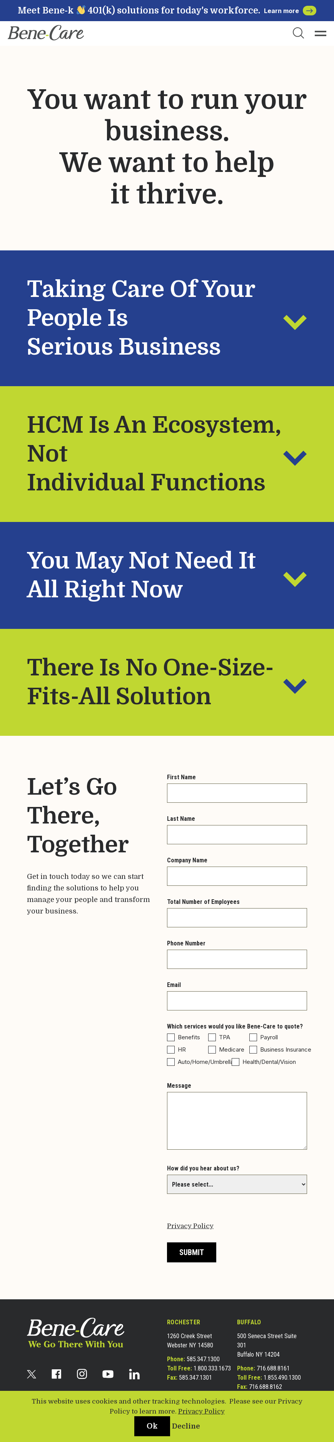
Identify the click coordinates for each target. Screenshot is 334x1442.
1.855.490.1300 (282, 1377)
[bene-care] (46, 32)
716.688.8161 (273, 1368)
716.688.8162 (265, 1386)
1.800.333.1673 (212, 1368)
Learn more (290, 10)
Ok (152, 1426)
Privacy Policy (190, 1226)
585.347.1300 (203, 1359)
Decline (186, 1426)
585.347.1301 (195, 1377)
